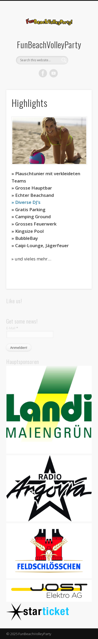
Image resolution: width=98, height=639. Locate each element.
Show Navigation (79, 46)
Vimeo (53, 73)
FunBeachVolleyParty (49, 44)
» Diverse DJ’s (26, 202)
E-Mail (12, 328)
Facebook (43, 73)
